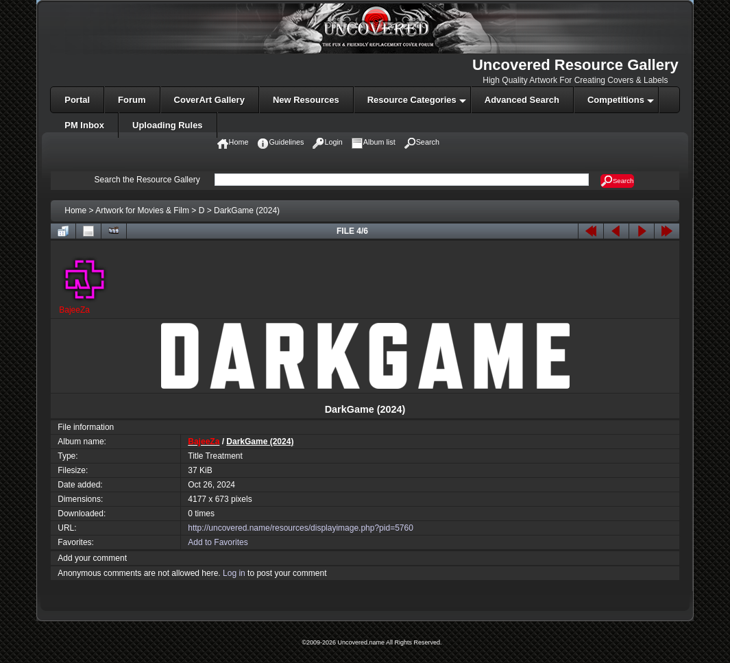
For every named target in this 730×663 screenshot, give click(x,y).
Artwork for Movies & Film (142, 210)
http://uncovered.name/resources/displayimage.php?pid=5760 (300, 528)
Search (617, 181)
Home (75, 210)
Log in (234, 573)
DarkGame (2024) (247, 210)
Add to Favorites (217, 542)
